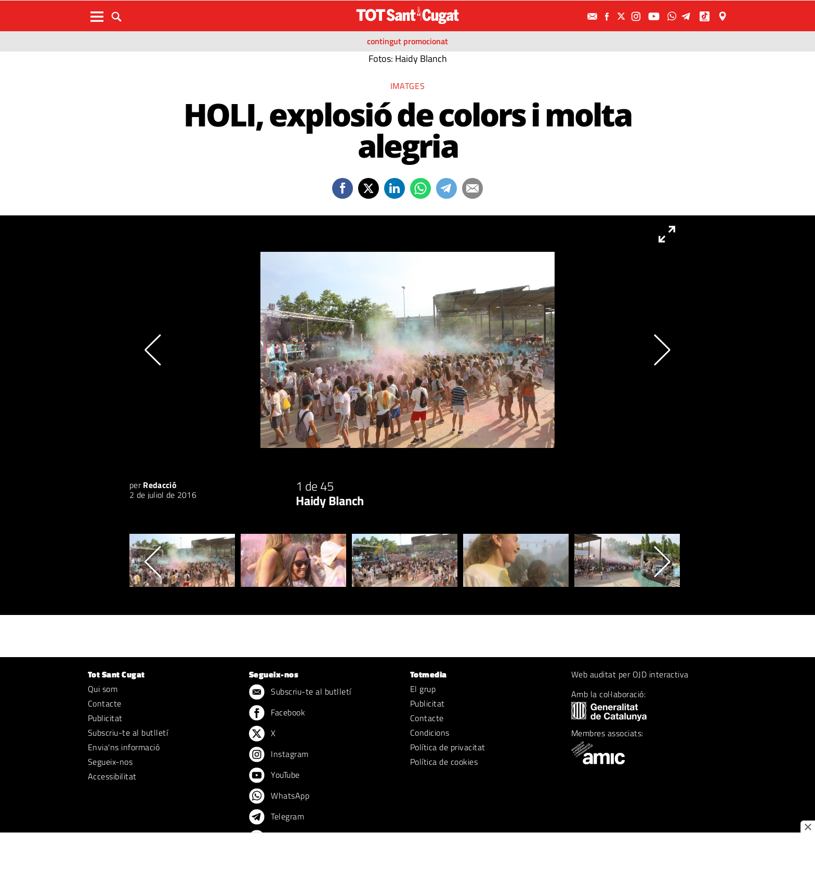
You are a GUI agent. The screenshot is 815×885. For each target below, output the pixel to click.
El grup (423, 689)
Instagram (279, 755)
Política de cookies (444, 761)
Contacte (105, 703)
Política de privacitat (447, 747)
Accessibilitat (112, 776)
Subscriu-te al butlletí (128, 732)
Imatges (407, 86)
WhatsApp (279, 796)
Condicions (430, 732)
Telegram (276, 817)
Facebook (277, 713)
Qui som (102, 689)
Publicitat (105, 718)
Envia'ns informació (124, 747)
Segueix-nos (110, 761)
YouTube (274, 775)
